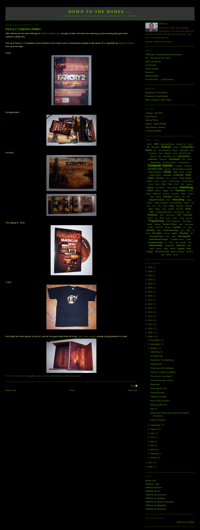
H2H (171, 191)
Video (190, 242)
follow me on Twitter (186, 522)
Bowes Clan (150, 480)
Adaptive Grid (181, 144)
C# (159, 156)
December (155, 340)
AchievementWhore (167, 144)
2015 (150, 308)
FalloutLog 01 (156, 352)
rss (184, 227)
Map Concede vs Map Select (158, 100)
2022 (150, 283)
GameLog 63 (156, 364)
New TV (154, 409)
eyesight (174, 178)
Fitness (150, 184)
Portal (182, 218)
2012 (150, 320)
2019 (150, 292)
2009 (150, 332)
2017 (150, 300)
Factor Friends (151, 69)
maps (165, 206)
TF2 (191, 233)
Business (153, 156)
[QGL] (149, 144)
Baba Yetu (155, 384)
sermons (150, 230)
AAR (156, 144)
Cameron (167, 156)
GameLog (186, 187)
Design (168, 171)
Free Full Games (157, 420)
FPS (182, 184)
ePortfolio (160, 178)
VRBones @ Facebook (155, 495)
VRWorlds (180, 245)
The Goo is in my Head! (161, 376)
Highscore (157, 194)
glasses (158, 191)
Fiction (157, 181)
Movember (179, 209)
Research (159, 227)
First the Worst (187, 181)
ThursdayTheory (156, 236)
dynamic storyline (126, 43)
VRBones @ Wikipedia (155, 505)
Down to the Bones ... (100, 11)
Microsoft (179, 206)
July (152, 433)
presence (189, 218)
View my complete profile (158, 42)
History (183, 194)
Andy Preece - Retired (155, 127)
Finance (164, 181)
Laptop (188, 200)
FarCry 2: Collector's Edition (23, 29)
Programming (156, 221)
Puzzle (149, 224)
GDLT (150, 190)
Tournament (184, 236)
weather (181, 248)
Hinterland (175, 194)
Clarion (189, 159)
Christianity (174, 159)
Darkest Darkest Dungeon (182, 169)
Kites (168, 200)
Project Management (173, 221)
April (152, 445)
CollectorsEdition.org (49, 33)
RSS (133, 386)
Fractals (189, 184)
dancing (167, 169)
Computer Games (72, 376)
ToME (174, 236)
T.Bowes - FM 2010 (154, 113)
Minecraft (188, 206)
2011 (150, 324)
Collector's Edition (158, 396)
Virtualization (169, 245)
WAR (189, 245)
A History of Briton (153, 131)
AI (148, 147)
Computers (178, 166)
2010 (150, 328)
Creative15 (188, 166)
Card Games (184, 156)
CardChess (152, 159)
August (153, 429)
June (152, 437)
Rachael (157, 224)
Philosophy (187, 215)
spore (182, 230)
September (155, 425)
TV (166, 242)
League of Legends (161, 203)
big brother (153, 153)
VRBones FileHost (153, 487)
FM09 (170, 184)
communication (184, 162)
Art (155, 150)
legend (186, 203)
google (165, 191)
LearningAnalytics (176, 203)
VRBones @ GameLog (155, 509)
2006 (150, 467)
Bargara (175, 150)
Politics (174, 218)
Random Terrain (170, 224)
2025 (150, 271)
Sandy (189, 227)
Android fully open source (161, 380)
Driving (189, 172)
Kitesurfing (178, 199)
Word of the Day (162, 252)
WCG (172, 248)
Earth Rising (150, 116)
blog (160, 153)
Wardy (152, 249)
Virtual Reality (155, 245)
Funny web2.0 (160, 188)
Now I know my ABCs (160, 400)
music (188, 208)
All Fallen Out (156, 356)
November (155, 344)
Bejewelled (184, 150)
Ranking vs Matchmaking (156, 96)
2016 (150, 304)
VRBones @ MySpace (155, 498)
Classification (155, 162)
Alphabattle (155, 147)
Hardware (180, 190)
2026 (150, 267)
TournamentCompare (158, 239)
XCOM (175, 255)
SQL (188, 230)
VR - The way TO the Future (158, 58)
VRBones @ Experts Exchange (159, 502)
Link (153, 206)
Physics (150, 218)
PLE (162, 218)
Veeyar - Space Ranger (155, 124)
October (154, 348)
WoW (169, 255)
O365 (161, 215)
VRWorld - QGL (152, 484)
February (154, 453)
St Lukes (156, 233)
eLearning (178, 175)
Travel (188, 239)
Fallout (149, 181)
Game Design (172, 188)
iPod (183, 197)
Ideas (152, 197)
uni (177, 242)
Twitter (171, 242)
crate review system (86, 336)
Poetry (168, 218)
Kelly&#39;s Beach (156, 200)
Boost (175, 153)
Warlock (159, 249)
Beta (192, 150)
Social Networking (170, 230)
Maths (171, 206)
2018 (150, 296)
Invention (167, 196)
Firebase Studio (174, 181)
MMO (151, 209)
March (153, 449)
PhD (179, 215)
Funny (150, 187)
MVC (152, 212)
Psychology (186, 221)
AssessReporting (164, 150)
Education (167, 175)
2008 (150, 336)
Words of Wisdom (178, 252)
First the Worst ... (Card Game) (159, 79)
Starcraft (167, 233)
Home (72, 390)
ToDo (167, 236)
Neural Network (178, 212)
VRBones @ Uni (152, 491)
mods (164, 209)
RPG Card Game (153, 61)
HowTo (191, 194)
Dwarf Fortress (155, 175)
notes (188, 212)
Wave (166, 249)
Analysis (166, 146)
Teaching (183, 233)
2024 (150, 275)
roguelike (177, 227)
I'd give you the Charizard (161, 368)
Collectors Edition (53, 376)
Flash (157, 184)
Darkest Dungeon (155, 172)
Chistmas (162, 159)
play (156, 218)
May (152, 441)
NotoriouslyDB (151, 76)
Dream (181, 172)
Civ (183, 159)
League (149, 203)
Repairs (150, 227)
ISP (188, 197)
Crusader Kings (155, 169)
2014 (150, 312)
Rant (181, 224)
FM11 (176, 184)
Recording (189, 224)
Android (175, 147)
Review (168, 227)
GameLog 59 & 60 (158, 405)
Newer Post (10, 390)
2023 (150, 279)
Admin (190, 144)
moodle (171, 209)
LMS (159, 206)
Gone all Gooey (157, 392)
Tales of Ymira (151, 120)
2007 (150, 462)
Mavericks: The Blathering (162, 360)
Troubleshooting (155, 242)
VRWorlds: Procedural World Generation (163, 54)
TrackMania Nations (177, 239)
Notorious (149, 72)
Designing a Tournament (156, 92)
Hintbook (166, 194)
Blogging (167, 153)
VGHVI (183, 242)
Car (174, 156)
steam (174, 233)
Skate (159, 230)
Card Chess (150, 65)
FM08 (163, 184)
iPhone (177, 197)
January (154, 457)
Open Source (170, 215)
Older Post (132, 390)
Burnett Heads (184, 153)
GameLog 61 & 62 (158, 388)
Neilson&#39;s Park (163, 212)
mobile (157, 209)
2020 (150, 288)
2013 (150, 316)
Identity (158, 197)
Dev (175, 172)
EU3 (167, 178)
